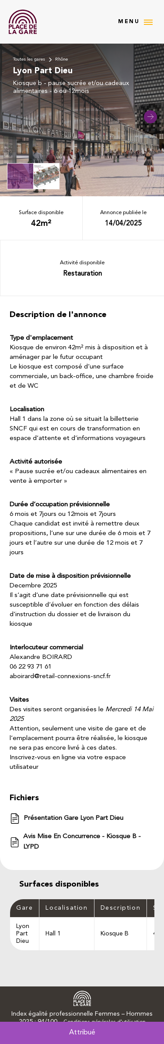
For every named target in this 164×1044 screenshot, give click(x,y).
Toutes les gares (29, 59)
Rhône (61, 59)
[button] (150, 116)
